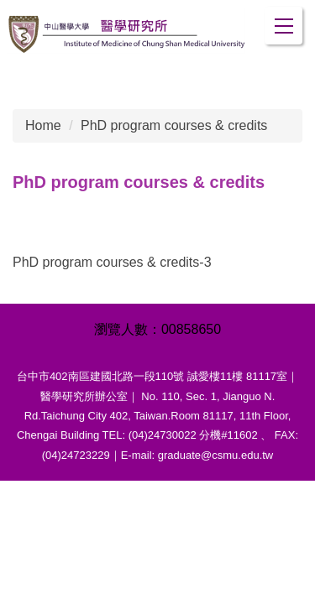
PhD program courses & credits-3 (112, 262)
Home (43, 125)
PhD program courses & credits (174, 125)
